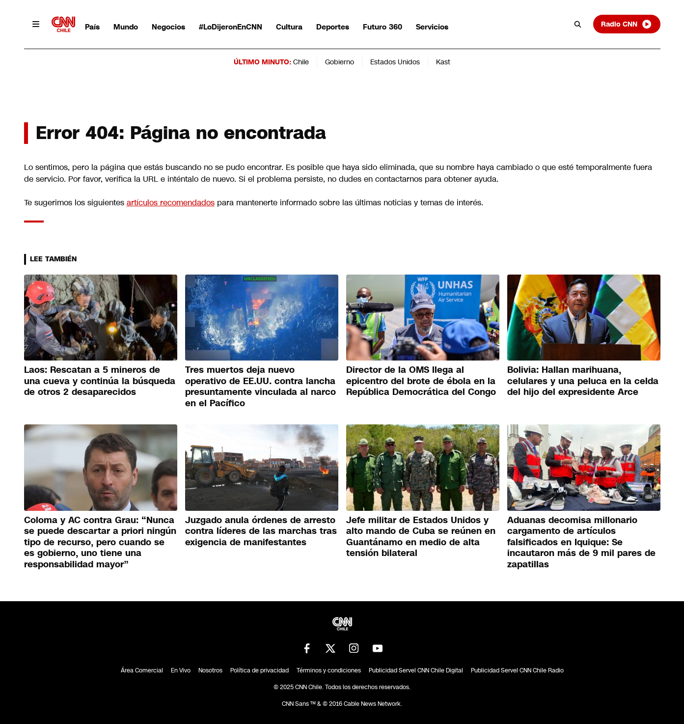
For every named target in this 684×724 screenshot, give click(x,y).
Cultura (289, 27)
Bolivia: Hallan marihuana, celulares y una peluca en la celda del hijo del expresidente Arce (582, 380)
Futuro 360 (382, 27)
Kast (443, 62)
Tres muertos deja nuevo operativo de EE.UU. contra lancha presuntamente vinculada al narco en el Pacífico (260, 386)
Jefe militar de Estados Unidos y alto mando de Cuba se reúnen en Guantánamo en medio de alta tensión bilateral (420, 537)
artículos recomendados (171, 202)
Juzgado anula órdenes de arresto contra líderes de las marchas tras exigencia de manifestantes (261, 531)
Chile (301, 62)
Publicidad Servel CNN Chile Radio (517, 670)
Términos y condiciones (329, 670)
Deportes (332, 27)
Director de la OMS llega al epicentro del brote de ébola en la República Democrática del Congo (421, 380)
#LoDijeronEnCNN (230, 27)
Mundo (125, 27)
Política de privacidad (259, 670)
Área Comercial (142, 670)
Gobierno (339, 62)
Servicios (432, 27)
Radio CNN (626, 24)
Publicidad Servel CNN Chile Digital (416, 670)
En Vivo (181, 670)
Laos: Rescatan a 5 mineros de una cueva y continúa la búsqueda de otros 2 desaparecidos (99, 380)
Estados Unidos (395, 62)
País (92, 27)
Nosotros (210, 670)
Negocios (168, 27)
